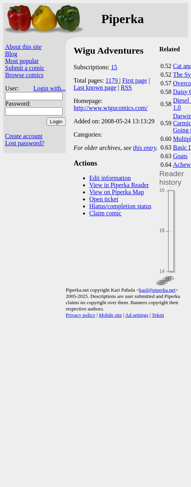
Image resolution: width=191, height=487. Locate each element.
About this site (23, 46)
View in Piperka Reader (119, 185)
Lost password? (24, 143)
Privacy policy (80, 315)
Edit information (110, 178)
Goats (180, 156)
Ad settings (136, 315)
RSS (126, 87)
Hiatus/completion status (120, 206)
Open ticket (103, 199)
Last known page (95, 87)
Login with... (49, 88)
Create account (24, 136)
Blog (11, 54)
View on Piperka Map (116, 192)
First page (134, 80)
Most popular (22, 61)
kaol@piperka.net (157, 290)
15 (114, 67)
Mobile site (110, 315)
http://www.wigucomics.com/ (111, 108)
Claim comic (105, 213)
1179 (112, 80)
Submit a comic (24, 68)
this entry (144, 147)
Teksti (158, 315)
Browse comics (24, 75)
